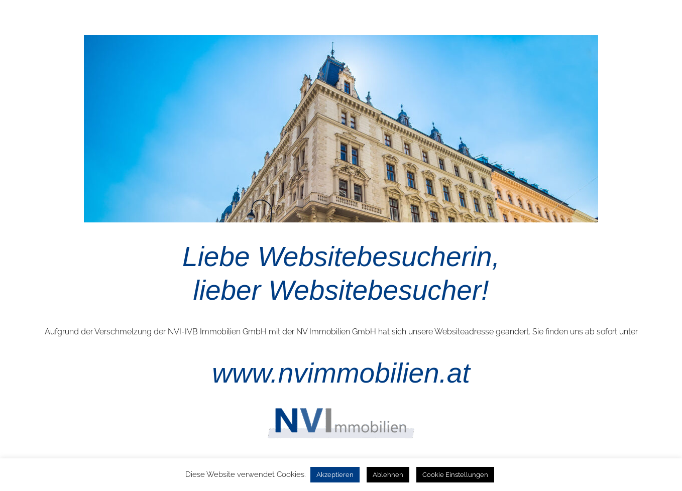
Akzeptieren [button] (335, 474)
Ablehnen (388, 474)
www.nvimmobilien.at (341, 373)
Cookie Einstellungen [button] (455, 474)
